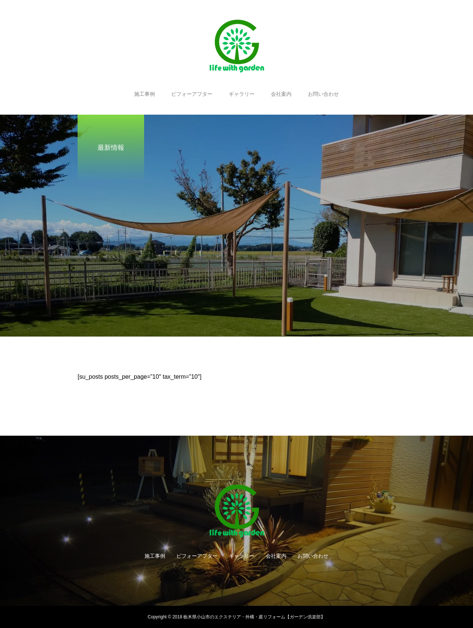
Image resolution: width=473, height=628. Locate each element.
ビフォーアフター (191, 94)
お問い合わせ (323, 94)
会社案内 (281, 94)
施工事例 (144, 94)
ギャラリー (242, 94)
